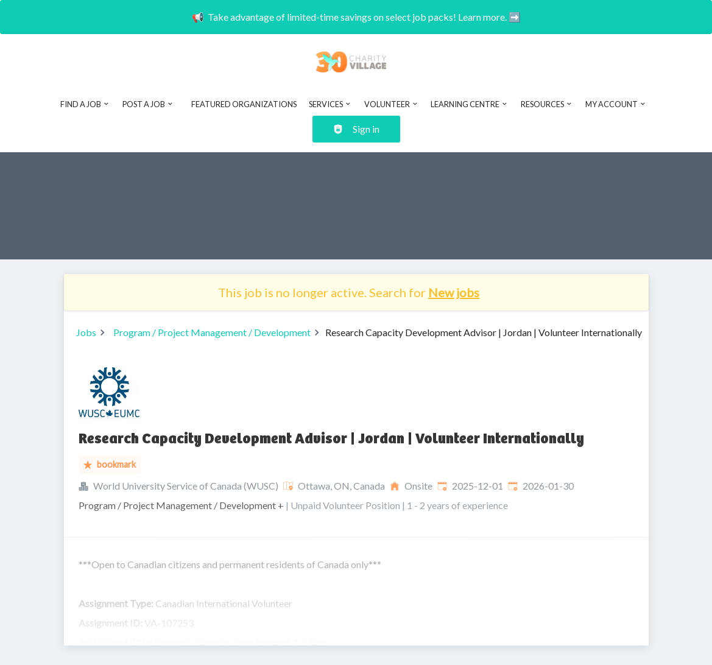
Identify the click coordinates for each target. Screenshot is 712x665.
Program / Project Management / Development (212, 332)
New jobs (453, 292)
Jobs (86, 332)
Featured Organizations (244, 104)
